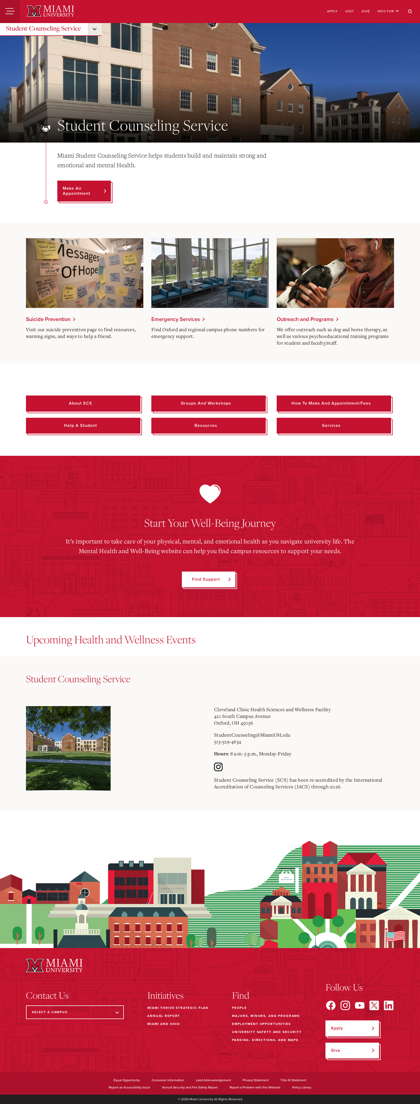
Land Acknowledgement (213, 1080)
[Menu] (10, 11)
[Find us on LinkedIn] (388, 1005)
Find (240, 995)
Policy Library (301, 1087)
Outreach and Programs (305, 319)
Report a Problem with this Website (255, 1087)
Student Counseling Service (43, 28)
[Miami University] (50, 11)
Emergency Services (175, 319)
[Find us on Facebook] (330, 1005)
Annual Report (163, 1016)
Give (366, 11)
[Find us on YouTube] (359, 1005)
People (239, 1008)
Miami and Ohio (163, 1024)
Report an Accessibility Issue (129, 1087)
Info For (388, 11)
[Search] (410, 11)
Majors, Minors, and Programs (266, 1016)
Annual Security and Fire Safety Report (190, 1087)
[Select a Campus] (75, 1012)
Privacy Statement (256, 1080)
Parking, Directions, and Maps (265, 1040)
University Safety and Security (267, 1032)
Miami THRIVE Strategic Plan (177, 1008)
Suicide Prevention (48, 319)
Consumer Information (168, 1080)
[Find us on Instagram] (345, 1005)
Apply (332, 11)
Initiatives (165, 995)
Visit (349, 11)
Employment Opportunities (261, 1024)
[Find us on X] (374, 1005)
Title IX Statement (293, 1080)
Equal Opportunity (127, 1080)
